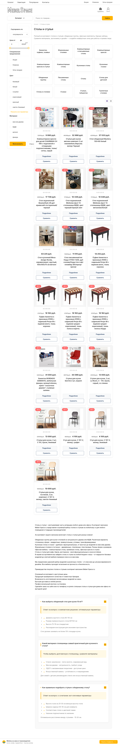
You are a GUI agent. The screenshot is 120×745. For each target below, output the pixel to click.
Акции (86, 2)
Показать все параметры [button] (19, 112)
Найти (107, 18)
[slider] (46, 131)
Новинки (95, 2)
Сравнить (46, 161)
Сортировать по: (17, 29)
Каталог (19, 18)
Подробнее (46, 156)
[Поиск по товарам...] (67, 18)
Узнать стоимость (108, 742)
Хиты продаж (107, 2)
